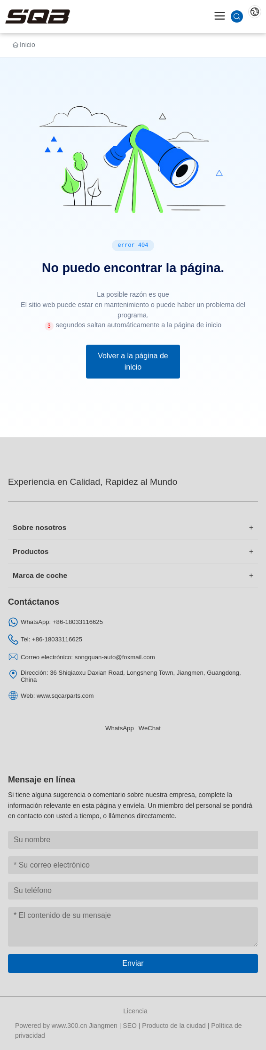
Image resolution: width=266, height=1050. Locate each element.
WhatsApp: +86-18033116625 (62, 621)
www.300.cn (69, 1025)
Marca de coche (40, 575)
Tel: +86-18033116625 (51, 639)
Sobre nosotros (40, 527)
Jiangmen (103, 1025)
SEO (130, 1025)
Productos (31, 551)
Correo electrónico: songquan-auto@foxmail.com (88, 657)
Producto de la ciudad (173, 1025)
